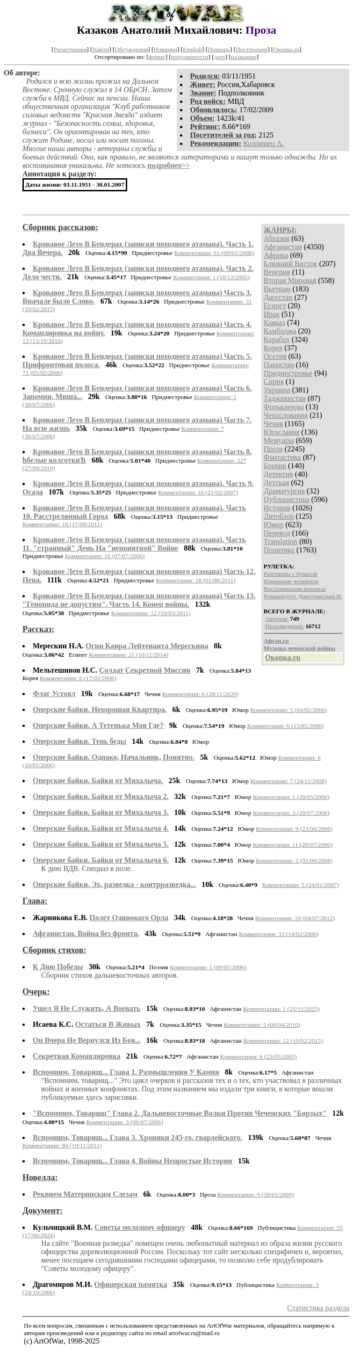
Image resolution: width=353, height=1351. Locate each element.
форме (157, 56)
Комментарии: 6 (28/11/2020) (200, 693)
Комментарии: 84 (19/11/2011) (62, 1145)
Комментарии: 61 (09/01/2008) (214, 252)
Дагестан (278, 297)
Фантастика (282, 457)
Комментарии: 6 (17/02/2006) (78, 678)
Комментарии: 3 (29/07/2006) (291, 812)
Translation (280, 541)
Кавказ (274, 323)
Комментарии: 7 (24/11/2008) (288, 780)
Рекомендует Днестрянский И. (303, 596)
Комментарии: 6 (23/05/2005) (258, 1056)
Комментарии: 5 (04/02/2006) (288, 709)
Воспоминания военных (295, 588)
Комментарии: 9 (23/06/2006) (294, 828)
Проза (273, 449)
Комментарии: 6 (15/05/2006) (285, 725)
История (277, 508)
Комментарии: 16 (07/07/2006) (104, 555)
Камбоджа (280, 331)
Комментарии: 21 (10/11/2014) (128, 654)
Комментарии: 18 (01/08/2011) (195, 580)
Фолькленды (284, 407)
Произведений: (284, 626)
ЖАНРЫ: (280, 230)
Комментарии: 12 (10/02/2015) (283, 1040)
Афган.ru (276, 640)
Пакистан (279, 365)
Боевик (275, 466)
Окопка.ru (286, 49)
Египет (275, 306)
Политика (279, 550)
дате (219, 56)
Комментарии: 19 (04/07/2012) (295, 918)
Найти (101, 49)
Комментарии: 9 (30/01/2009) (255, 1194)
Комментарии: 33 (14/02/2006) (279, 933)
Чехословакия (286, 415)
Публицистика (287, 499)
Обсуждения (131, 49)
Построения (251, 49)
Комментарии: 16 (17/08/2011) (62, 524)
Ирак (272, 314)
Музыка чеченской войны (299, 648)
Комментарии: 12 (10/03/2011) (150, 613)
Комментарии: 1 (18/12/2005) (211, 277)
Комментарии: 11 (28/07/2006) (292, 844)
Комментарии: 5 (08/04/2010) (261, 1024)
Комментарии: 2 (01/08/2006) (294, 860)
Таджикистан (285, 398)
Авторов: (276, 618)
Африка (276, 255)
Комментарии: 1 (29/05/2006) (291, 796)
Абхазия (276, 238)
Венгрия (277, 272)
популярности (189, 56)
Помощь (219, 49)
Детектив (278, 474)
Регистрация (70, 49)
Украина (277, 390)
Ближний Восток (290, 264)
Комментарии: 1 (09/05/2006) (208, 967)
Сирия (274, 381)
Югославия (282, 432)
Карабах (277, 339)
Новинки (165, 49)
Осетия (275, 356)
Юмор (274, 525)
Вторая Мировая (290, 280)
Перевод (277, 533)
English (192, 49)
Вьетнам (277, 289)
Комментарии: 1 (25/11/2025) (281, 1008)
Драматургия (284, 491)
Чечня (273, 424)
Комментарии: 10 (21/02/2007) (198, 492)
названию (244, 56)
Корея (273, 348)
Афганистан (283, 247)
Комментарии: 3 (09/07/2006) (124, 1122)
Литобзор (279, 516)
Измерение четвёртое (291, 581)
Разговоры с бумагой (290, 573)
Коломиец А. (263, 143)
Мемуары (279, 440)
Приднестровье (288, 373)
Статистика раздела (318, 1308)
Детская (276, 483)
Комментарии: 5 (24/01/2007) (300, 884)
